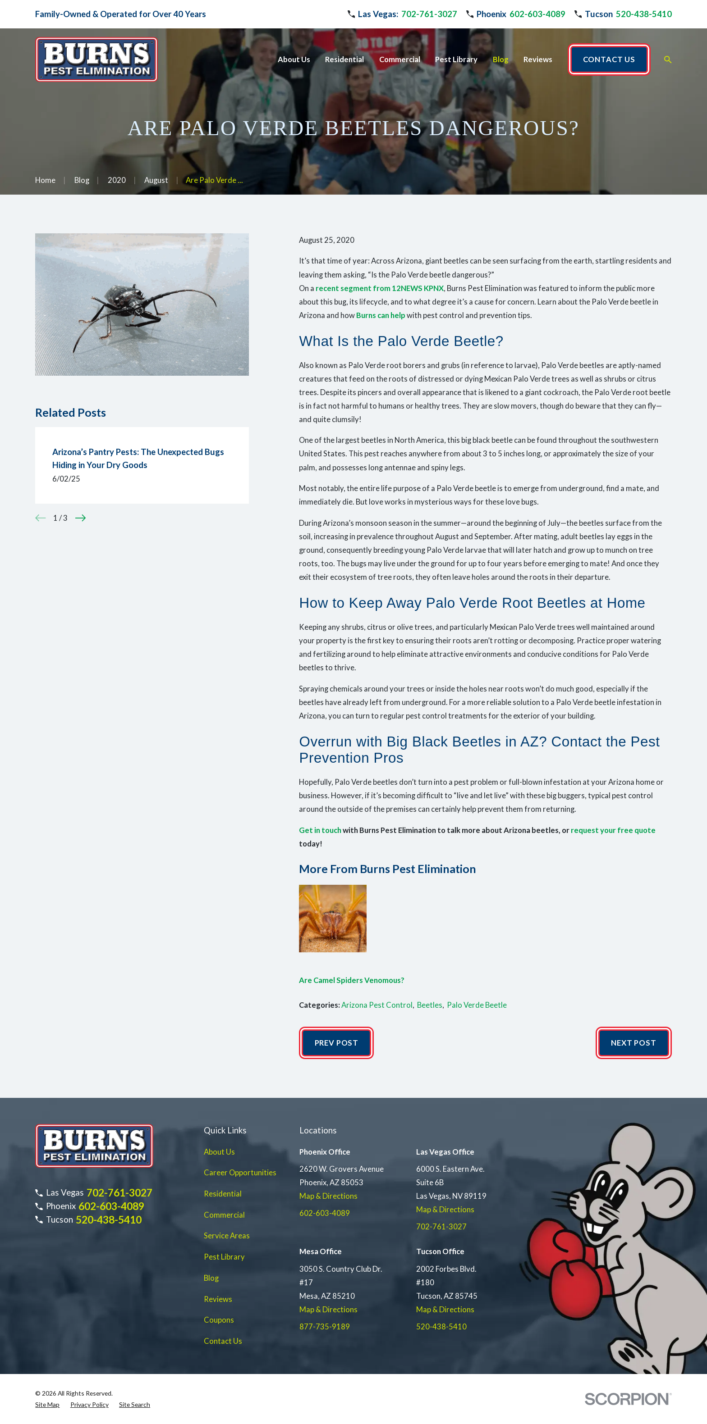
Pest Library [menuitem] (456, 59)
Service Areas (227, 1235)
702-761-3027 (429, 14)
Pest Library (224, 1256)
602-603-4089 (537, 14)
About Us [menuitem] (294, 59)
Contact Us (223, 1341)
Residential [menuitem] (344, 59)
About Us (219, 1151)
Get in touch (320, 830)
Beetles (429, 1005)
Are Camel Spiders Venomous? (351, 980)
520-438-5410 (644, 14)
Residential (223, 1193)
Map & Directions (328, 1196)
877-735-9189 (324, 1326)
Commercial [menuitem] (399, 59)
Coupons (219, 1319)
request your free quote (613, 830)
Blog (211, 1278)
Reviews (218, 1299)
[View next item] (80, 518)
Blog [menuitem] (501, 59)
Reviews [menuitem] (537, 59)
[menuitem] (47, 1404)
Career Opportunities (240, 1172)
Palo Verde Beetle (477, 1005)
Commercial (224, 1214)
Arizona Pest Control (377, 1005)
